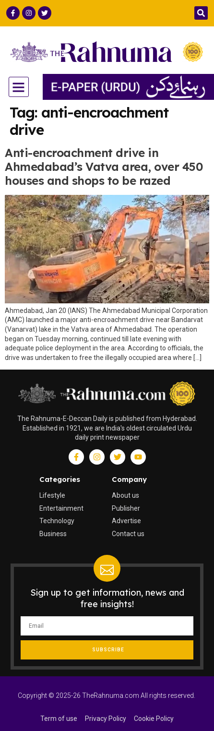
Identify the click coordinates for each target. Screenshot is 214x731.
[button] (201, 13)
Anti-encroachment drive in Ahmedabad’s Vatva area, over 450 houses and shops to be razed (103, 166)
